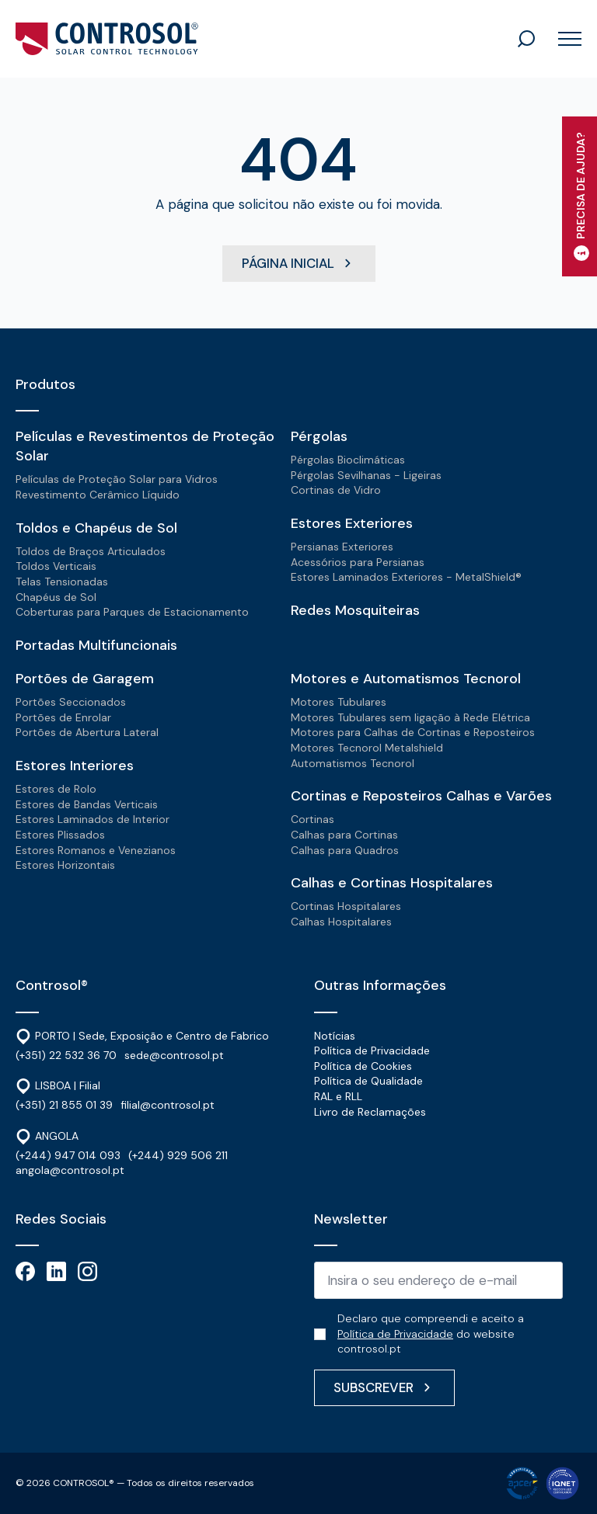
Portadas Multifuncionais (96, 645)
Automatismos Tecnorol (352, 763)
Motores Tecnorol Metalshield (367, 748)
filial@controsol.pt (167, 1105)
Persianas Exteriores (342, 547)
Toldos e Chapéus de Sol (96, 528)
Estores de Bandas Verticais (87, 804)
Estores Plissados (60, 835)
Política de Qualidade (368, 1082)
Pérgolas (319, 436)
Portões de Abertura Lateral (87, 732)
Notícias (334, 1036)
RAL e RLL (338, 1096)
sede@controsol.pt (174, 1055)
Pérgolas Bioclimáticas (348, 460)
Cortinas (312, 819)
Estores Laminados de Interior (92, 819)
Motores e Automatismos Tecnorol (406, 678)
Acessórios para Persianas (357, 562)
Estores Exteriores (352, 523)
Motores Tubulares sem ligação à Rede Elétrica (410, 717)
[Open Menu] (563, 38)
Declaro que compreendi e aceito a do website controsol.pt (430, 1333)
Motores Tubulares (338, 702)
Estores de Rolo (56, 789)
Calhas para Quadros (345, 850)
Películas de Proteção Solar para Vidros (117, 480)
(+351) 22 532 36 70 (66, 1055)
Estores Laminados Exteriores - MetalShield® (406, 577)
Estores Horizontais (65, 865)
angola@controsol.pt (70, 1171)
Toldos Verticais (56, 566)
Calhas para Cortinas (344, 835)
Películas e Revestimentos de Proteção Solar (145, 446)
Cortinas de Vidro (336, 491)
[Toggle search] (526, 39)
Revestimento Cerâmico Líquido (98, 495)
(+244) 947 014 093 (68, 1155)
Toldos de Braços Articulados (91, 551)
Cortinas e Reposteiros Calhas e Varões (421, 796)
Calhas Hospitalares (341, 922)
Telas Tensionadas (62, 582)
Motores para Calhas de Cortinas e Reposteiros (413, 732)
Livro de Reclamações (370, 1112)
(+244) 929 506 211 (178, 1155)
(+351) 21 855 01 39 (64, 1105)
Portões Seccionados (71, 702)
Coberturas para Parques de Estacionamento (132, 612)
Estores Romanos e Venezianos (96, 850)
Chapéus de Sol (56, 597)
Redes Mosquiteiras (355, 610)
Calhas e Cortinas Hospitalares (392, 882)
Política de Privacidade (372, 1050)
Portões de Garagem (85, 678)
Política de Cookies (363, 1066)
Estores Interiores (75, 765)
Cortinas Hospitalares (346, 906)
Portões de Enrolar (63, 717)
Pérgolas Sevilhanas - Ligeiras (366, 475)
